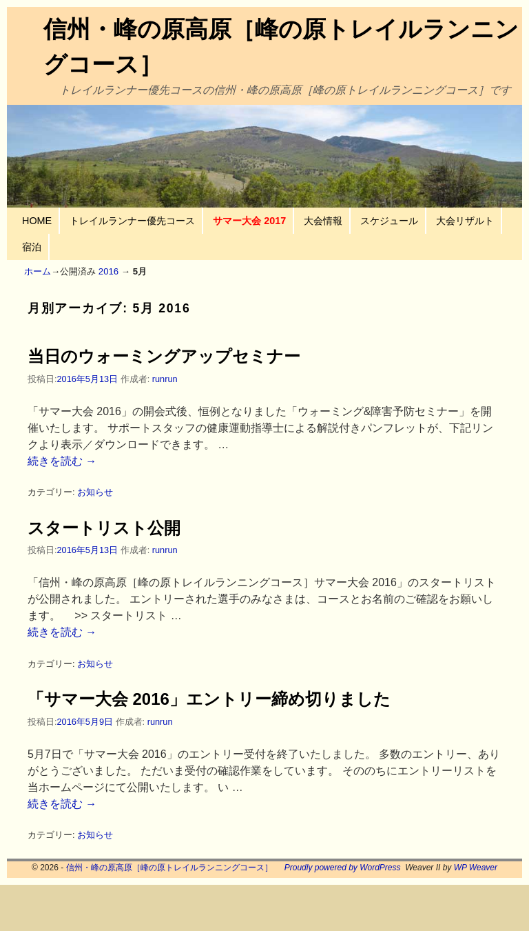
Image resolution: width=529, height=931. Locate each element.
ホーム (37, 271)
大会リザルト (465, 220)
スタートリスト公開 (104, 528)
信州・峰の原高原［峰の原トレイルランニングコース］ (169, 867)
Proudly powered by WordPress (342, 867)
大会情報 (323, 220)
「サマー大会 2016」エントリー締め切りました (209, 699)
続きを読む (62, 461)
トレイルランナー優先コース (132, 220)
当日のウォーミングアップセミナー (164, 356)
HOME (37, 220)
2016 (108, 271)
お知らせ (95, 492)
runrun (165, 379)
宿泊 (31, 246)
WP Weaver (475, 867)
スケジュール (389, 220)
